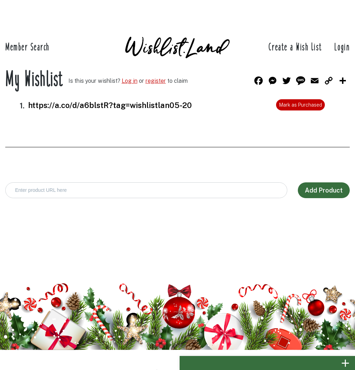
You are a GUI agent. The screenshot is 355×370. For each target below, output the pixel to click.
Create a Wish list (295, 47)
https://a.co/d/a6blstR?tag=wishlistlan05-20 (110, 105)
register (156, 81)
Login (342, 47)
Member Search (27, 47)
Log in (130, 81)
